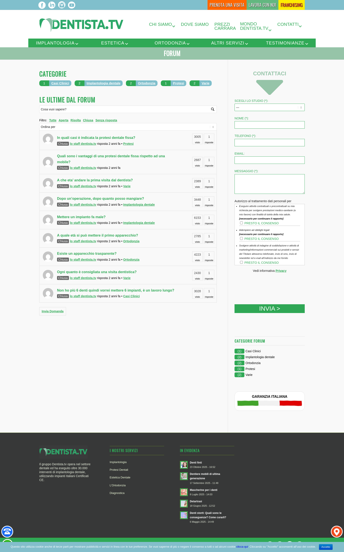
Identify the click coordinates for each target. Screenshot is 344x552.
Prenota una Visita (227, 5)
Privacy (281, 270)
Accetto (325, 546)
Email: (240, 153)
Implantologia (55, 43)
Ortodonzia (170, 43)
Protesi (178, 83)
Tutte (52, 120)
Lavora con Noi (262, 5)
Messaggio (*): (246, 171)
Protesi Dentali (119, 469)
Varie (206, 83)
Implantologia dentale (103, 83)
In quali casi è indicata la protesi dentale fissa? (96, 138)
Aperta (63, 120)
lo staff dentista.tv (83, 143)
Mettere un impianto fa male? (81, 217)
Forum (172, 53)
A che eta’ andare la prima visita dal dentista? (95, 180)
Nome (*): (242, 118)
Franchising (292, 5)
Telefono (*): (245, 136)
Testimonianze (285, 43)
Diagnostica (117, 493)
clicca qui (242, 546)
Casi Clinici (60, 83)
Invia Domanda (53, 311)
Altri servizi (227, 43)
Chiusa (88, 120)
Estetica (112, 43)
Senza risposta (106, 120)
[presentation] (268, 284)
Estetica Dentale (120, 477)
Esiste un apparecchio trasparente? (86, 253)
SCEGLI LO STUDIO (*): (251, 101)
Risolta (76, 120)
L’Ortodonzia (118, 485)
